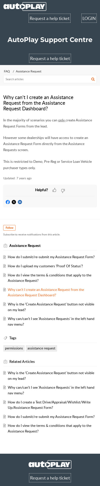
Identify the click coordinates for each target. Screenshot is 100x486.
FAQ (7, 71)
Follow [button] (9, 228)
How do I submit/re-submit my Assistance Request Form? (51, 256)
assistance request (41, 348)
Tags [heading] (12, 338)
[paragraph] (50, 144)
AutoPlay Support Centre (50, 40)
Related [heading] (22, 361)
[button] (93, 79)
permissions (14, 348)
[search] (50, 79)
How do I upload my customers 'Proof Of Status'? (45, 266)
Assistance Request (28, 71)
